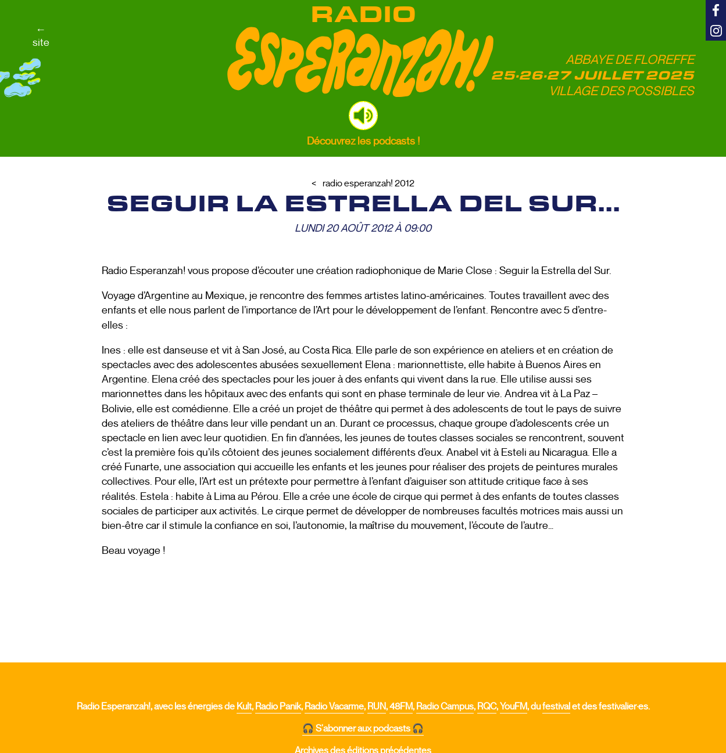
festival (556, 706)
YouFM (513, 706)
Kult (244, 706)
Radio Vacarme (334, 706)
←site (41, 36)
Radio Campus (445, 706)
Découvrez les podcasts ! (363, 141)
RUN (376, 706)
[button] (363, 115)
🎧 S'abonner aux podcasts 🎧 (363, 728)
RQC (486, 706)
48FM (401, 706)
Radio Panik (278, 706)
